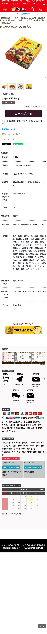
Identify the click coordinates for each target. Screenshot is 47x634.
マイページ (35, 4)
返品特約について (8, 129)
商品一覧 (15, 4)
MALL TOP (5, 4)
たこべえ (20, 14)
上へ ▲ (42, 626)
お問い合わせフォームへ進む (11, 458)
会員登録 (25, 4)
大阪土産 (27, 14)
